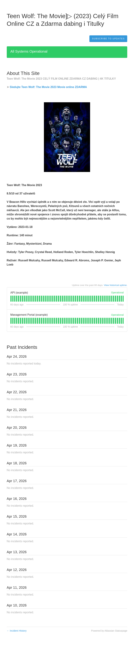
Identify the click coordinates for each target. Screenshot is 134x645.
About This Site (23, 73)
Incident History (17, 630)
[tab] (11, 299)
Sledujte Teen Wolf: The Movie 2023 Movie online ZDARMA (48, 87)
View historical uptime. (115, 285)
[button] (108, 38)
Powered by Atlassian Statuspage (109, 630)
